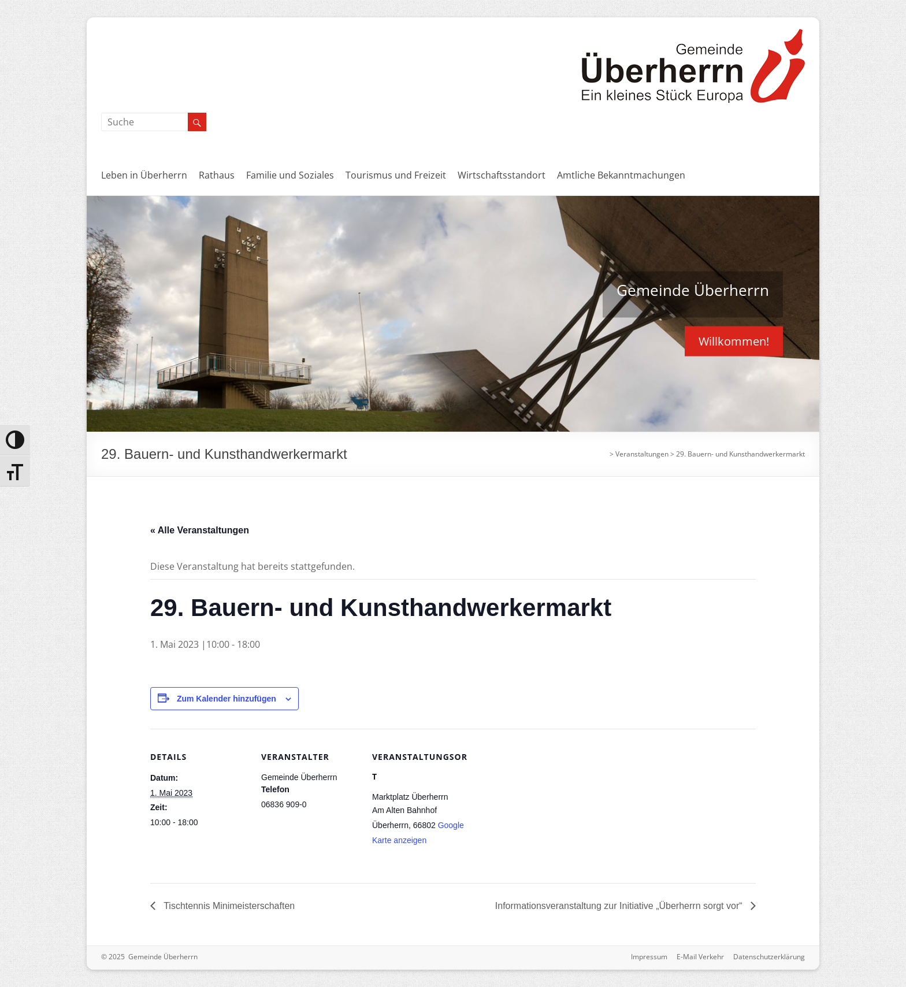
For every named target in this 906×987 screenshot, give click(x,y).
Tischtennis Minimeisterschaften (228, 906)
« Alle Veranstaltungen (199, 530)
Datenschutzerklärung (769, 957)
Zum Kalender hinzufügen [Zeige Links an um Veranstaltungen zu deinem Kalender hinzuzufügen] (226, 698)
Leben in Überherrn (144, 175)
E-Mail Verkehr (700, 957)
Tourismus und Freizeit (396, 175)
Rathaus (217, 175)
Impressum (649, 957)
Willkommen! (734, 340)
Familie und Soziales (290, 175)
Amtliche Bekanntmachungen (621, 175)
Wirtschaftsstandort (501, 175)
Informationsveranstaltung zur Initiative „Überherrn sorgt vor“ (620, 906)
